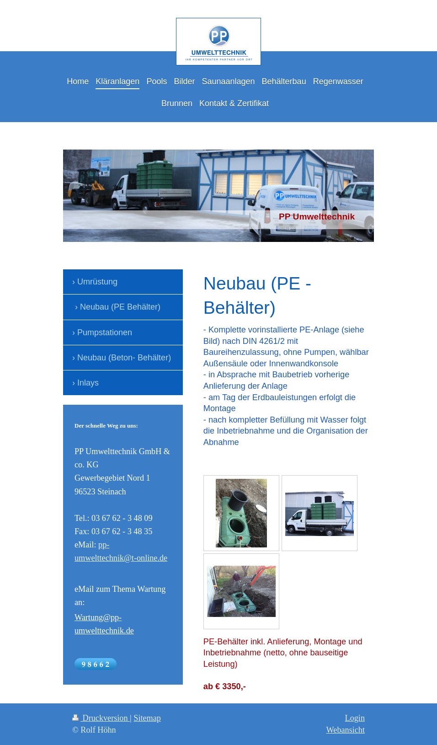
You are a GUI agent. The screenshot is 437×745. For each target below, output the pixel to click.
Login (355, 718)
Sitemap (147, 718)
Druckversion (101, 718)
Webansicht (345, 729)
